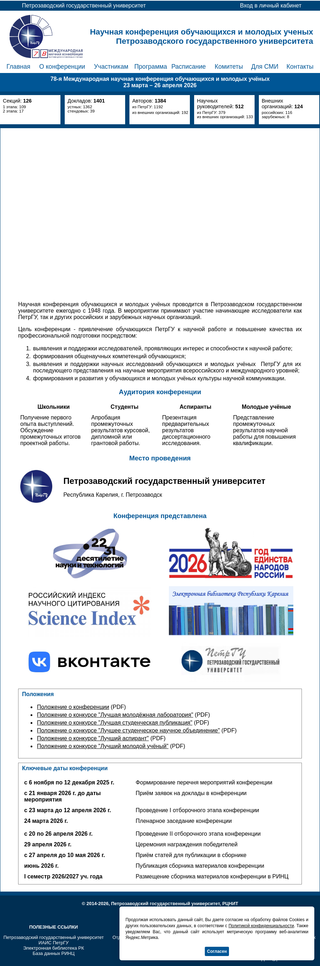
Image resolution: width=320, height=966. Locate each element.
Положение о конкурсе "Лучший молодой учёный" (103, 746)
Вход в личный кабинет (271, 5)
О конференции (62, 66)
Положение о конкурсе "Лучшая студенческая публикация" (114, 723)
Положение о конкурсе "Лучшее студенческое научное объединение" (128, 730)
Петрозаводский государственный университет (54, 937)
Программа (150, 66)
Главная (18, 66)
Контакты (300, 66)
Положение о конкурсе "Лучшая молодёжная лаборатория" (115, 715)
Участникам (111, 66)
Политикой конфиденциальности (261, 925)
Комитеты (229, 66)
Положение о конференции (73, 707)
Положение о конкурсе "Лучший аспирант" (93, 738)
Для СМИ (264, 66)
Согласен (217, 951)
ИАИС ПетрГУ (53, 942)
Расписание (188, 66)
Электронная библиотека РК (53, 948)
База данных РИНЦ (54, 953)
